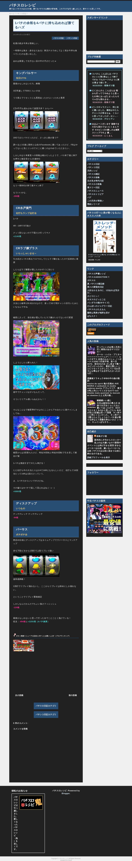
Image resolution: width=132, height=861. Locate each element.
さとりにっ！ (93, 296)
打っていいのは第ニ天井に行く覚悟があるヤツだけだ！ (109, 349)
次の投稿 (19, 695)
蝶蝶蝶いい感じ (104, 400)
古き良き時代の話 (95, 181)
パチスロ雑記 (93, 174)
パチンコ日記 (72, 38)
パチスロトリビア (95, 194)
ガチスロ (91, 280)
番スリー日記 (93, 187)
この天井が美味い (95, 201)
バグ (89, 197)
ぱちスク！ (92, 316)
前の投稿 (73, 695)
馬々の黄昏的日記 (95, 287)
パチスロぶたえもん (96, 309)
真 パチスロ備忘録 (95, 284)
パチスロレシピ (22, 5)
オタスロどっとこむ (96, 299)
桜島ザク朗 (102, 436)
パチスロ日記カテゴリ (46, 706)
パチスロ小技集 (94, 184)
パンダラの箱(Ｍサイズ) (98, 303)
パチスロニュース (95, 191)
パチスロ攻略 (93, 177)
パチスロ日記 (58, 38)
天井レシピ (92, 171)
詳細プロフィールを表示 (98, 457)
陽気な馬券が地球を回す (98, 313)
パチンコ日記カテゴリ (46, 714)
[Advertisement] (46, 672)
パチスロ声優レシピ (96, 274)
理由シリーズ (93, 204)
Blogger (66, 793)
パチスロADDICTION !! (98, 277)
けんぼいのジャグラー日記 (99, 306)
